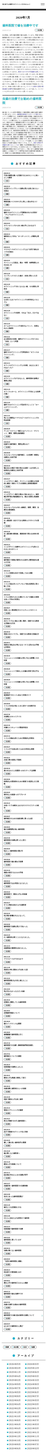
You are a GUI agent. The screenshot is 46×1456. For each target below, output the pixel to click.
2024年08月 (33, 1384)
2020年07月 (33, 1444)
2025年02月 (15, 1380)
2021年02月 (15, 1432)
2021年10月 (15, 1416)
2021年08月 (15, 1420)
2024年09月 (15, 1384)
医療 (7, 1347)
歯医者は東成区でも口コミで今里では (28, 114)
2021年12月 (15, 1412)
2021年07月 (33, 1420)
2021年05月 (33, 1424)
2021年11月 (33, 1412)
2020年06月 (15, 1448)
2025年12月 (33, 1368)
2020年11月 (33, 1436)
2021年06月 (15, 1424)
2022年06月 (15, 1400)
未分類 (16, 1347)
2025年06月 (33, 1372)
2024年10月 (33, 1380)
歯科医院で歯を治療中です (20, 25)
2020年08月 (15, 1444)
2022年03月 (33, 1404)
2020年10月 (15, 1440)
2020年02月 (33, 1448)
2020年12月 (15, 1436)
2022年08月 (15, 1396)
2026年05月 (15, 1364)
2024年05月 (15, 1392)
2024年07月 (15, 1388)
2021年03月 (33, 1428)
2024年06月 (33, 1388)
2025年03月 (33, 1376)
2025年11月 (15, 1372)
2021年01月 (33, 1432)
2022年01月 (33, 1408)
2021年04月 (15, 1428)
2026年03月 (33, 1364)
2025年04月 (15, 1376)
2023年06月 (33, 1392)
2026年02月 (15, 1368)
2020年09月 (33, 1440)
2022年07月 (33, 1396)
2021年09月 (33, 1416)
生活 (25, 1347)
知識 (33, 1347)
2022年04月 (15, 1404)
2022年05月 (33, 1400)
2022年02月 (15, 1408)
